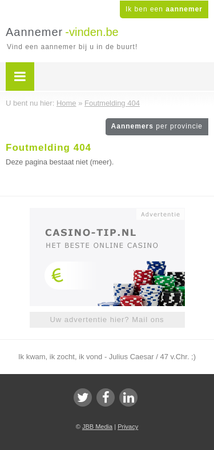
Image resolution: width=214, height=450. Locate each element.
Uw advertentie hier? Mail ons (107, 319)
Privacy (128, 426)
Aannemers (157, 126)
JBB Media (97, 426)
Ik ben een (164, 9)
